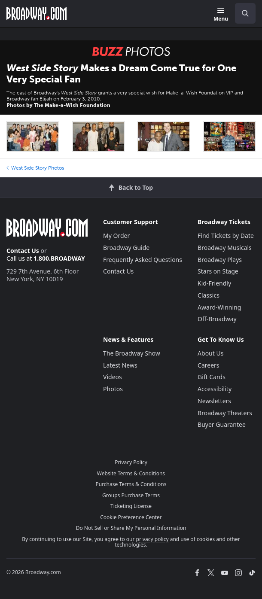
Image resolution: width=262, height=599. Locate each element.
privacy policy (152, 539)
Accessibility (215, 389)
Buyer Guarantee (222, 424)
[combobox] (242, 13)
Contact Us (22, 250)
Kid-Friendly (214, 283)
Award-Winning (219, 307)
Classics (208, 295)
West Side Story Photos (35, 168)
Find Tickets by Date (226, 235)
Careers (208, 365)
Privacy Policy (131, 462)
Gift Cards (211, 377)
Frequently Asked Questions (142, 259)
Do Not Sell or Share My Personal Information (131, 528)
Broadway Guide (126, 247)
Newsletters (214, 401)
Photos (113, 389)
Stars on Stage (218, 271)
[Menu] (220, 15)
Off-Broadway (217, 319)
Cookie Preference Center (131, 517)
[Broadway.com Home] (36, 13)
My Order (116, 235)
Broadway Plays (220, 259)
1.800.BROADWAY (59, 258)
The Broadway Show (131, 353)
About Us (210, 353)
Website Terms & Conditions (131, 473)
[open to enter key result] (245, 13)
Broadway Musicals (225, 247)
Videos (112, 377)
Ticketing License (131, 506)
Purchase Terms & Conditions (130, 484)
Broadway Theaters (225, 413)
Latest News (120, 365)
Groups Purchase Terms (131, 495)
